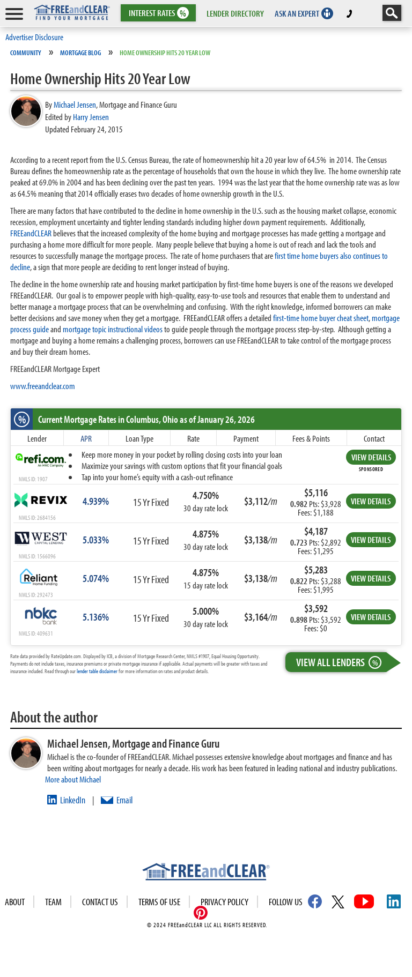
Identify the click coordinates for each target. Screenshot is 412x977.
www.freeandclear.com (42, 385)
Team (53, 902)
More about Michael (73, 779)
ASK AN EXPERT (297, 13)
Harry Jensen (91, 116)
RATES (157, 13)
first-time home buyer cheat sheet (321, 317)
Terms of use (159, 902)
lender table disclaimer (97, 671)
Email (124, 800)
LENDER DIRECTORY (235, 13)
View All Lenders (341, 662)
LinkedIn (72, 800)
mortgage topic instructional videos (113, 328)
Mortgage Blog (80, 52)
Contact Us (100, 902)
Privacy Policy (224, 902)
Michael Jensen (75, 104)
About (15, 902)
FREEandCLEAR (31, 232)
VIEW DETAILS (371, 457)
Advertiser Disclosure (34, 36)
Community (25, 52)
